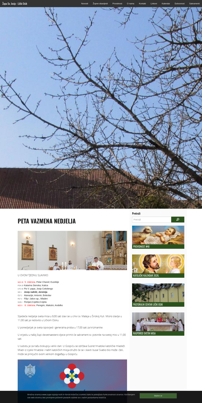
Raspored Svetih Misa (144, 333)
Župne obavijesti (100, 3)
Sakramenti (194, 3)
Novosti (84, 3)
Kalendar (166, 3)
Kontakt (142, 3)
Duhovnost (179, 3)
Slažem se (158, 396)
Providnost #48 (141, 246)
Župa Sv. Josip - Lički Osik (14, 4)
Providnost (117, 3)
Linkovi (154, 3)
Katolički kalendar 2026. (146, 275)
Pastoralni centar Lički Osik (148, 304)
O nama (130, 3)
